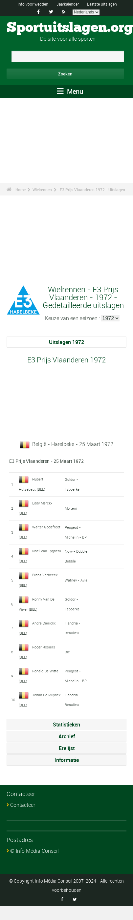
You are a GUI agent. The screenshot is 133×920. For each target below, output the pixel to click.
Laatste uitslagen (102, 4)
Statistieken (66, 724)
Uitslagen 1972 (66, 342)
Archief (66, 736)
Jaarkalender (67, 4)
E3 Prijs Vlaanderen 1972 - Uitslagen (92, 189)
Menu (70, 91)
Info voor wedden (33, 4)
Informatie (67, 760)
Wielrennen (42, 189)
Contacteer (22, 804)
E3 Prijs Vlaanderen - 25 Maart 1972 (46, 461)
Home (20, 189)
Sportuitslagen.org (70, 28)
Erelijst (67, 748)
